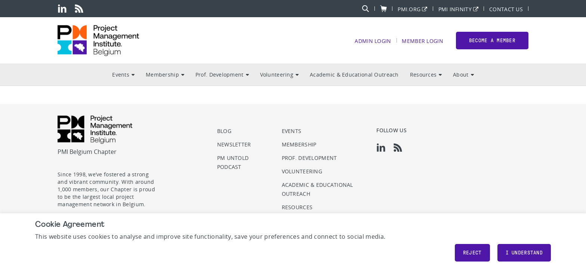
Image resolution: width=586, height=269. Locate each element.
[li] (62, 8)
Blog (224, 130)
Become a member (492, 40)
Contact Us (506, 9)
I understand (524, 253)
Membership (165, 74)
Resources (426, 74)
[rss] (79, 8)
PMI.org (409, 9)
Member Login (422, 41)
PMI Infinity (455, 9)
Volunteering (279, 74)
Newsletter (234, 144)
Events (123, 74)
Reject (472, 253)
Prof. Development (222, 74)
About (463, 74)
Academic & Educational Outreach (354, 74)
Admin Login (373, 41)
